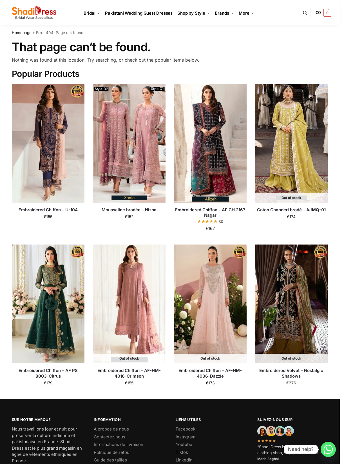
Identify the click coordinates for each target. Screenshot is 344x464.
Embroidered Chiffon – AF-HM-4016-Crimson (129, 373)
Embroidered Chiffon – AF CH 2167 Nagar (210, 212)
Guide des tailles (110, 460)
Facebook (185, 429)
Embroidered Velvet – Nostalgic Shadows (291, 373)
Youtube (184, 444)
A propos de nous (111, 429)
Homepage (22, 32)
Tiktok (182, 452)
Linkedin (184, 460)
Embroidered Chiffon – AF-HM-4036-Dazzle (210, 373)
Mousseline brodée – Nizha (129, 209)
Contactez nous (109, 437)
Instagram (185, 437)
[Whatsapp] (328, 449)
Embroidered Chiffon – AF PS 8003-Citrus (48, 373)
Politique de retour (112, 452)
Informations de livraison (118, 444)
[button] (323, 12)
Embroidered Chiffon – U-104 (48, 209)
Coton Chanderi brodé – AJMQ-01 (291, 209)
